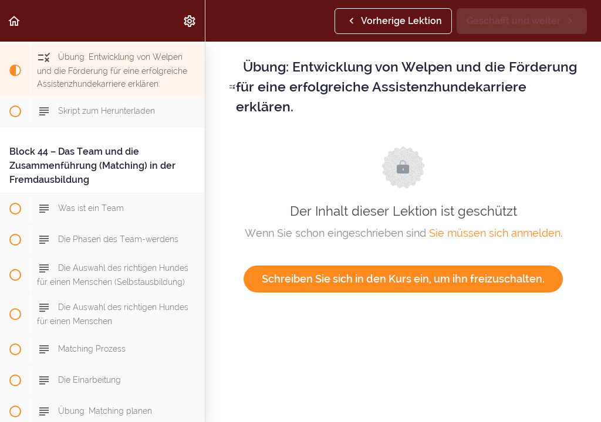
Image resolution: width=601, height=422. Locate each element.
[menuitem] (190, 21)
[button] (14, 21)
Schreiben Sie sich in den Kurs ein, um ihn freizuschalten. (403, 279)
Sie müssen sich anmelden (495, 233)
